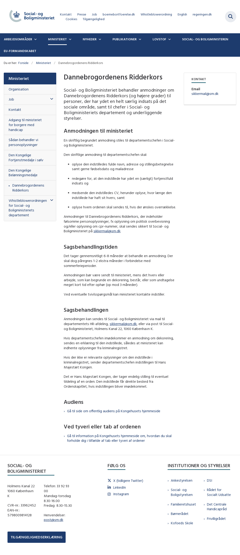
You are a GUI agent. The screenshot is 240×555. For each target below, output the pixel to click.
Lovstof (159, 39)
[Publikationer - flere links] (139, 39)
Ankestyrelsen (181, 480)
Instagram (121, 494)
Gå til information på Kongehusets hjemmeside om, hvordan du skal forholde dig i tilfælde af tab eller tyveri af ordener (119, 438)
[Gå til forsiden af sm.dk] (30, 17)
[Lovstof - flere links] (169, 39)
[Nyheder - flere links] (99, 39)
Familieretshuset (183, 504)
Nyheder (90, 39)
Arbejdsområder (18, 39)
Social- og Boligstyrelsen (182, 492)
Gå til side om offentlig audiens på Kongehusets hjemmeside (113, 411)
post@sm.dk (53, 520)
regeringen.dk (202, 14)
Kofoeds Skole (182, 523)
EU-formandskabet (20, 51)
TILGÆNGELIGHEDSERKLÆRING (36, 537)
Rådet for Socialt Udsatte (219, 492)
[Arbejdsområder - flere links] (35, 39)
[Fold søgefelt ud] (230, 16)
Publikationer (124, 39)
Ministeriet (57, 39)
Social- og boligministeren (205, 39)
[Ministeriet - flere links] (69, 39)
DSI (209, 480)
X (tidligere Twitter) (128, 480)
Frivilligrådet (216, 518)
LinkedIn (119, 487)
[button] (50, 99)
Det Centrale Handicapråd (217, 506)
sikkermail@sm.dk (107, 231)
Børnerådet (179, 513)
